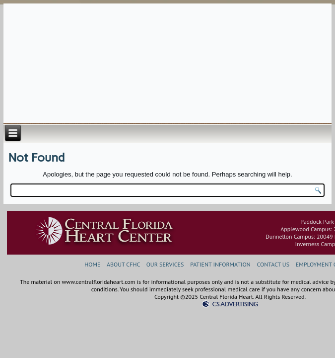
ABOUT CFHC (123, 264)
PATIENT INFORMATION (220, 264)
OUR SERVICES (165, 264)
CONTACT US (273, 264)
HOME (92, 264)
